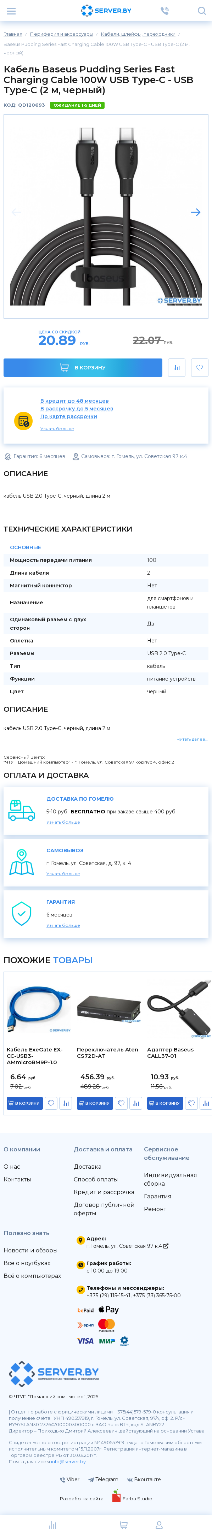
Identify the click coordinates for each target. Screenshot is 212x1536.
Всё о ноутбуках (27, 1263)
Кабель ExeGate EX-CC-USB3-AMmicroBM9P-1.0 (35, 1056)
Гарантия (158, 1196)
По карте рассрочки (68, 417)
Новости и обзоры (31, 1250)
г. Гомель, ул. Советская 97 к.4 (127, 1246)
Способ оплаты (96, 1179)
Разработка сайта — (85, 1498)
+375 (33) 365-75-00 (157, 1295)
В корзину (83, 367)
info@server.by (68, 1461)
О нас (12, 1166)
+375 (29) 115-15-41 (108, 1295)
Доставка (87, 1166)
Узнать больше (57, 428)
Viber (69, 1479)
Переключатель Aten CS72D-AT (107, 1052)
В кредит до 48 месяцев (74, 401)
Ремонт (155, 1209)
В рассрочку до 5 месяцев (76, 409)
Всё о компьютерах (32, 1276)
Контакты (17, 1179)
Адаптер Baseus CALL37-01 (170, 1052)
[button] (195, 212)
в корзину (27, 1103)
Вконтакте (144, 1479)
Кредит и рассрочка (104, 1192)
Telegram (103, 1479)
